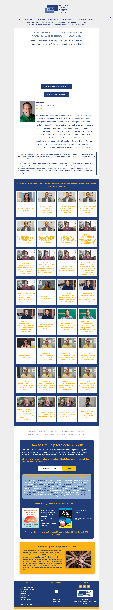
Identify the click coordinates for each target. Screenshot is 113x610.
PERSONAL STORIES (32, 22)
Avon (60, 484)
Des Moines (50, 488)
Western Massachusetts (56, 490)
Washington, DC (38, 486)
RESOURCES (23, 597)
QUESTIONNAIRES (60, 24)
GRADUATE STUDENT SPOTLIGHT (67, 22)
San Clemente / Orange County (44, 482)
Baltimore (81, 488)
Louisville (66, 488)
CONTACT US (85, 599)
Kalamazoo (75, 490)
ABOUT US (22, 19)
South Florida (55, 486)
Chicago (26, 488)
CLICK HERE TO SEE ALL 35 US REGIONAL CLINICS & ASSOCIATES (56, 602)
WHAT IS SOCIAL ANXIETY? (37, 19)
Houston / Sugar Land (30, 496)
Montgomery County (30, 490)
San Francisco (67, 482)
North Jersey (41, 492)
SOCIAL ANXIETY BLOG (77, 24)
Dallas (40, 496)
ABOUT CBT (54, 19)
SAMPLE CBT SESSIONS (85, 19)
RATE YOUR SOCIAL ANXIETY (28, 589)
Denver (45, 484)
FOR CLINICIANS (47, 22)
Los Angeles (57, 480)
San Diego (58, 482)
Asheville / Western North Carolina (41, 494)
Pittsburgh (76, 494)
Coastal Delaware (76, 484)
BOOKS (83, 22)
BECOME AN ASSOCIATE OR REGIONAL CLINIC (85, 601)
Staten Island (75, 492)
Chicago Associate (36, 488)
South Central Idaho (71, 486)
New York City (65, 492)
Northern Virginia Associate (58, 496)
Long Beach (48, 480)
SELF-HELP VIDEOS (68, 19)
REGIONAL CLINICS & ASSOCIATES (40, 24)
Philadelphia (67, 494)
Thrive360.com (75, 156)
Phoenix (32, 480)
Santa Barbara (77, 482)
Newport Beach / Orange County (72, 480)
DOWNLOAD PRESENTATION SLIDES (56, 86)
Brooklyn (57, 492)
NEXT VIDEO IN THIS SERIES (57, 94)
